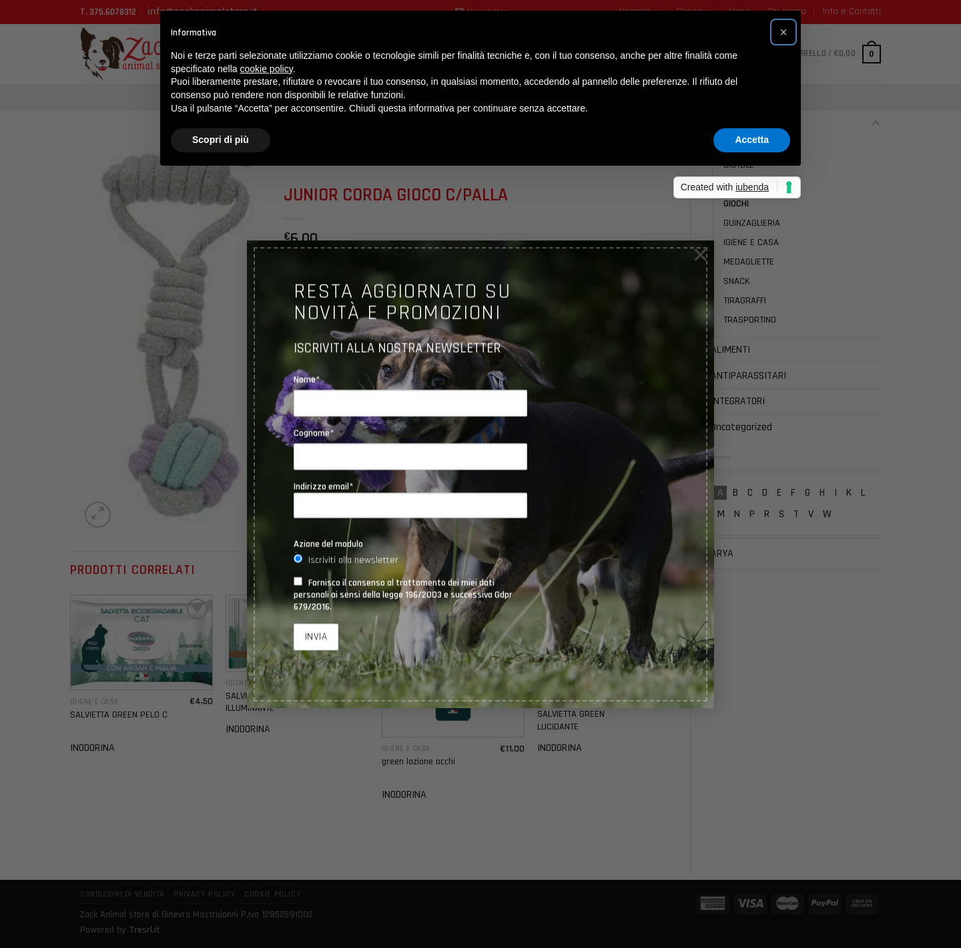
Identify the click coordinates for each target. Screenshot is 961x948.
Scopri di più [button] (220, 139)
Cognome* (314, 433)
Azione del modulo (328, 544)
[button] (783, 32)
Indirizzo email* (410, 499)
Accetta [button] (752, 139)
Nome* (307, 379)
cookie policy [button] (266, 68)
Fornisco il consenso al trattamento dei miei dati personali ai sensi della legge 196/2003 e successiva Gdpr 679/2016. (403, 595)
